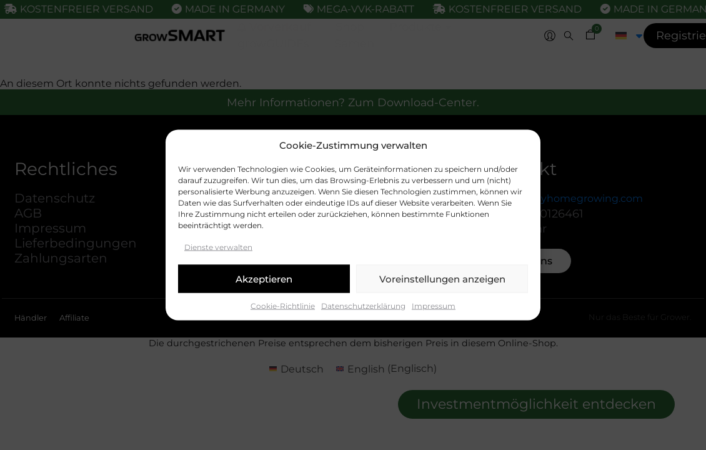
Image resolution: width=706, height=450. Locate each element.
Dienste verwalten (218, 247)
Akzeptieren (264, 278)
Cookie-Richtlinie (283, 306)
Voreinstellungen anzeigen (442, 278)
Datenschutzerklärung (363, 306)
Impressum (433, 306)
